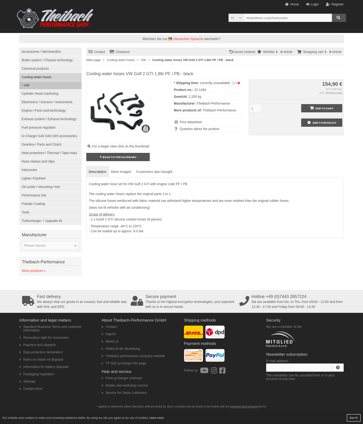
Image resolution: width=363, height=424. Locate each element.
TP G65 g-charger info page (124, 363)
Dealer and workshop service (125, 385)
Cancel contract (243, 52)
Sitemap (27, 381)
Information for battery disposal (43, 367)
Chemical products (35, 68)
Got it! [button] (354, 418)
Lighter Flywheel (34, 178)
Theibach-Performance (219, 110)
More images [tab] (121, 172)
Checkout (119, 52)
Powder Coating (33, 204)
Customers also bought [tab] (154, 172)
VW (26, 85)
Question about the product (199, 129)
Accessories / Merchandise (41, 51)
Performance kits (34, 195)
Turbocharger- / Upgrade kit (42, 221)
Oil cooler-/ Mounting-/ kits (41, 187)
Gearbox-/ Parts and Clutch (42, 144)
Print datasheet (191, 122)
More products (32, 271)
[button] (236, 18)
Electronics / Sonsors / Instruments (47, 102)
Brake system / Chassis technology (47, 60)
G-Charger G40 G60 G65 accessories (49, 136)
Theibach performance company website (133, 356)
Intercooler (29, 170)
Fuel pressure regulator (39, 127)
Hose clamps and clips (38, 161)
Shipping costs (333, 92)
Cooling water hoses (36, 77)
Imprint (109, 334)
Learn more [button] (156, 418)
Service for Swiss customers (124, 393)
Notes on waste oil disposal (41, 359)
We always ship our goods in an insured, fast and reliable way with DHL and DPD (74, 301)
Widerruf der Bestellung (121, 349)
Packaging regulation (36, 374)
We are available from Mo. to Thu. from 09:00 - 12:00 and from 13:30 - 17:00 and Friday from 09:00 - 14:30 (292, 301)
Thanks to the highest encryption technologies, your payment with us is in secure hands (183, 301)
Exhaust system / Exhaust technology (49, 119)
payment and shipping (244, 406)
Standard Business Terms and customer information (50, 328)
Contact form (30, 389)
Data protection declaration (41, 352)
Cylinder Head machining (40, 93)
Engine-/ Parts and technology (44, 110)
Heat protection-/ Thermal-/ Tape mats (49, 153)
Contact (97, 52)
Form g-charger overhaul (122, 378)
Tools (25, 212)
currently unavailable (215, 83)
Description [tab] (97, 172)
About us (110, 341)
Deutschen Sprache (185, 39)
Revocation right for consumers (44, 337)
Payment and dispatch (37, 345)
